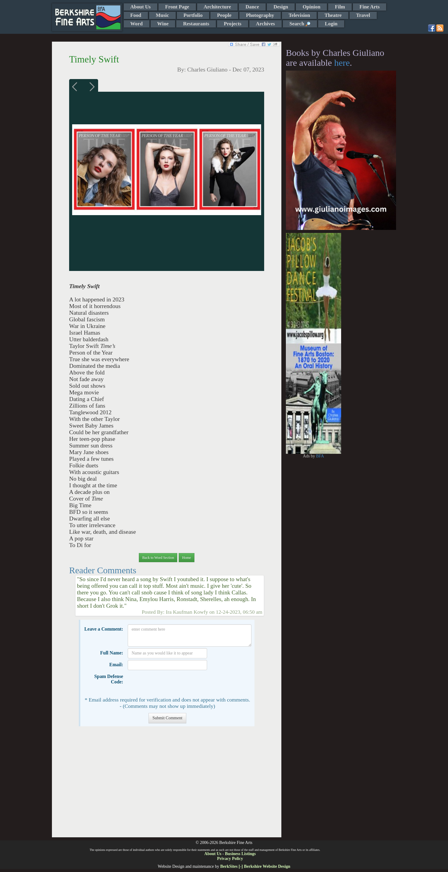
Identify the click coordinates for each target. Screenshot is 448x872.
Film (340, 7)
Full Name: (111, 652)
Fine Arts (370, 7)
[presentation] (173, 683)
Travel (363, 15)
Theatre (333, 15)
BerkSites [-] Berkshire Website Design (255, 866)
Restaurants (196, 24)
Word (136, 24)
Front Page (177, 7)
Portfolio (193, 15)
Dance (252, 7)
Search (300, 24)
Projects (232, 24)
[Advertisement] (166, 784)
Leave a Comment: (103, 629)
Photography (260, 15)
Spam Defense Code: (108, 679)
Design (281, 7)
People (224, 15)
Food (135, 15)
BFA (320, 456)
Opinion (311, 7)
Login (331, 24)
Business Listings (240, 853)
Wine (163, 24)
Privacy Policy (230, 858)
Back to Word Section (158, 557)
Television (299, 15)
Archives (265, 24)
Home (186, 557)
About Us (140, 7)
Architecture (217, 7)
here (342, 63)
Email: (116, 664)
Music (162, 15)
